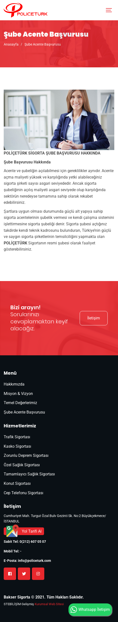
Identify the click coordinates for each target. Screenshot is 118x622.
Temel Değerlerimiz (20, 402)
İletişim (93, 318)
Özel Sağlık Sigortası (22, 465)
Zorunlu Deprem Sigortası (26, 455)
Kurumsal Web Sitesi (49, 604)
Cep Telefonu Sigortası (23, 493)
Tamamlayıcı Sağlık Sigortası (29, 474)
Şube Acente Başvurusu (42, 44)
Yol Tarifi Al (32, 531)
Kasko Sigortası (17, 446)
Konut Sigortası (17, 483)
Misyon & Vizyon (18, 393)
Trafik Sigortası (17, 437)
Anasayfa (11, 44)
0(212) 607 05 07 (33, 542)
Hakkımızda (14, 384)
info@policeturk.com (34, 561)
